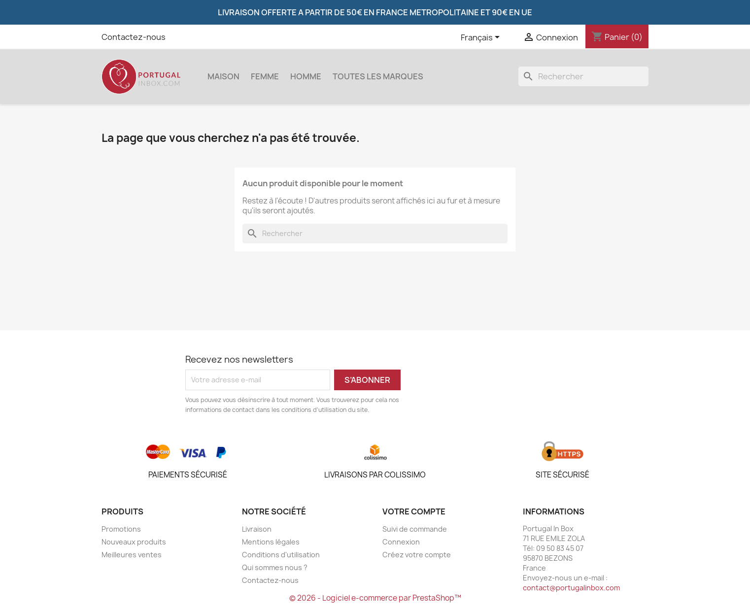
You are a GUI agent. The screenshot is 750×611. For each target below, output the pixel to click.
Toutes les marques (378, 76)
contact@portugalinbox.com (571, 587)
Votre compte (413, 511)
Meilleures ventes (132, 554)
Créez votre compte (416, 554)
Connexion (401, 541)
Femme (265, 76)
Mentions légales (271, 541)
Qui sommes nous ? (274, 567)
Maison (223, 76)
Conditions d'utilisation (281, 554)
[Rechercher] (583, 76)
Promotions (121, 529)
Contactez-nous (134, 37)
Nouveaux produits (134, 541)
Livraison (257, 529)
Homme (305, 76)
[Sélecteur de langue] (482, 38)
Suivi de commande (414, 529)
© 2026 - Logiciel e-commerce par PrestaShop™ (375, 598)
